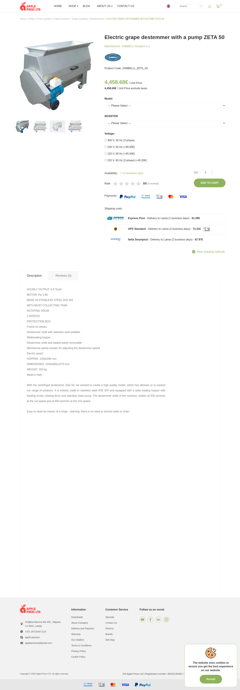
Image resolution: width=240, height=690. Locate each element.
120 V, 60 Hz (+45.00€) (119, 153)
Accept (210, 679)
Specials (110, 617)
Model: (108, 98)
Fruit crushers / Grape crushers (53, 19)
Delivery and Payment (82, 628)
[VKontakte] (158, 619)
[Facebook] (150, 619)
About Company (79, 622)
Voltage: (109, 133)
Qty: (196, 172)
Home (23, 19)
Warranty (76, 634)
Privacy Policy (78, 651)
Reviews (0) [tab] (63, 275)
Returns (110, 628)
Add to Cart (209, 182)
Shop (31, 19)
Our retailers (77, 639)
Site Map (110, 639)
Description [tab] (34, 275)
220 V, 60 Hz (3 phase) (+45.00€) (125, 160)
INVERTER (111, 116)
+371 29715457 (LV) (35, 631)
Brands (109, 634)
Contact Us (111, 622)
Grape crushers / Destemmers (88, 19)
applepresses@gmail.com (38, 643)
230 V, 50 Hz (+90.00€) (119, 147)
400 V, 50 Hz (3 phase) (119, 140)
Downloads (77, 617)
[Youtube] (142, 619)
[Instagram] (166, 619)
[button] (218, 6)
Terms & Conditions (81, 645)
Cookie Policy (78, 656)
